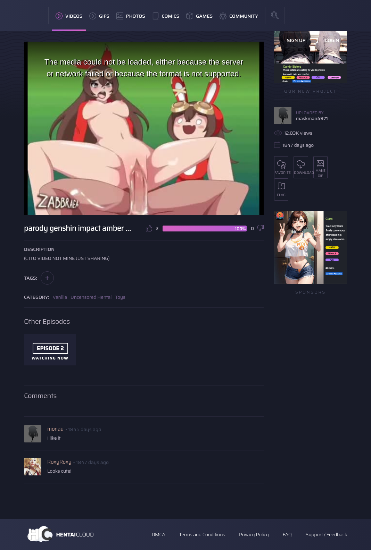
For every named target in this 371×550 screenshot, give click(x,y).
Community (239, 16)
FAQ (287, 534)
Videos (69, 16)
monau (55, 429)
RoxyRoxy (59, 462)
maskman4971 (312, 118)
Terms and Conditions (202, 534)
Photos (130, 16)
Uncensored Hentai (91, 297)
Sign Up (296, 40)
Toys (120, 297)
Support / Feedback (326, 534)
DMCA (158, 534)
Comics (165, 16)
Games (199, 16)
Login (332, 40)
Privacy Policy (254, 534)
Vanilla (60, 297)
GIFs (99, 16)
